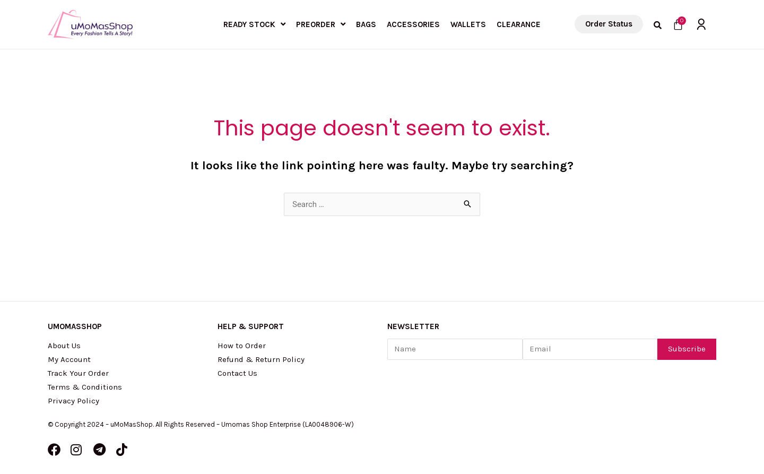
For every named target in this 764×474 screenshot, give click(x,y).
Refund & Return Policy (261, 359)
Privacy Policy (73, 401)
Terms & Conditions (85, 387)
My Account (69, 359)
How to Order (242, 345)
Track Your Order (78, 373)
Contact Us (237, 373)
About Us (64, 345)
